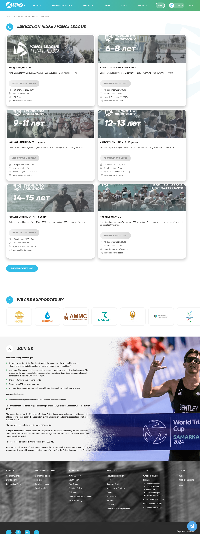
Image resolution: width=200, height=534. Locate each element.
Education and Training (152, 432)
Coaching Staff (113, 412)
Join (160, 5)
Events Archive (18, 16)
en (190, 5)
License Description (153, 421)
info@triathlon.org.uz (26, 495)
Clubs (107, 5)
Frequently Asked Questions (118, 438)
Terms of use (113, 518)
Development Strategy (116, 417)
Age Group (73, 412)
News (124, 5)
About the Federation (115, 404)
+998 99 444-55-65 (26, 472)
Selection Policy (75, 417)
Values (109, 421)
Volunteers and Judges (152, 436)
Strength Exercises (42, 404)
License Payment (152, 412)
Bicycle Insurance (42, 412)
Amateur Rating (75, 429)
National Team (75, 404)
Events (37, 5)
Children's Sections (186, 408)
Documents (111, 425)
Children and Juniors (154, 424)
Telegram (86, 378)
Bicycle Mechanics (42, 417)
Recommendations (61, 5)
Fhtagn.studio (189, 519)
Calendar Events (13, 404)
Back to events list (22, 196)
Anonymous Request (22, 484)
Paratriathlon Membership (154, 428)
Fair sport (73, 421)
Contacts (110, 434)
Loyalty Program (152, 415)
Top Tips (38, 408)
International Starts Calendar (81, 425)
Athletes (88, 5)
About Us (142, 5)
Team (109, 408)
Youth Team (74, 408)
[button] (189, 228)
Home (8, 16)
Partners (110, 429)
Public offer (150, 418)
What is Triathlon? (150, 404)
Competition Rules (13, 412)
